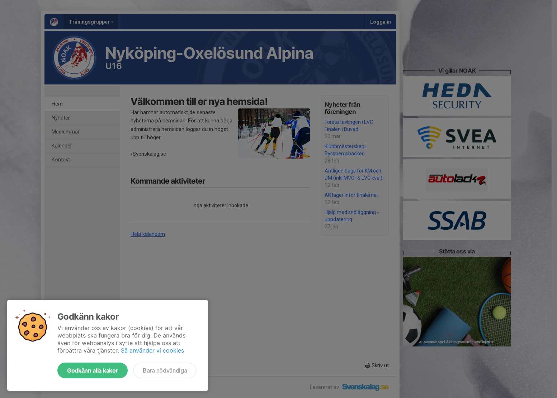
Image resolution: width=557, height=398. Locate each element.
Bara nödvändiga (165, 370)
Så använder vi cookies (152, 350)
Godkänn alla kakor (92, 370)
